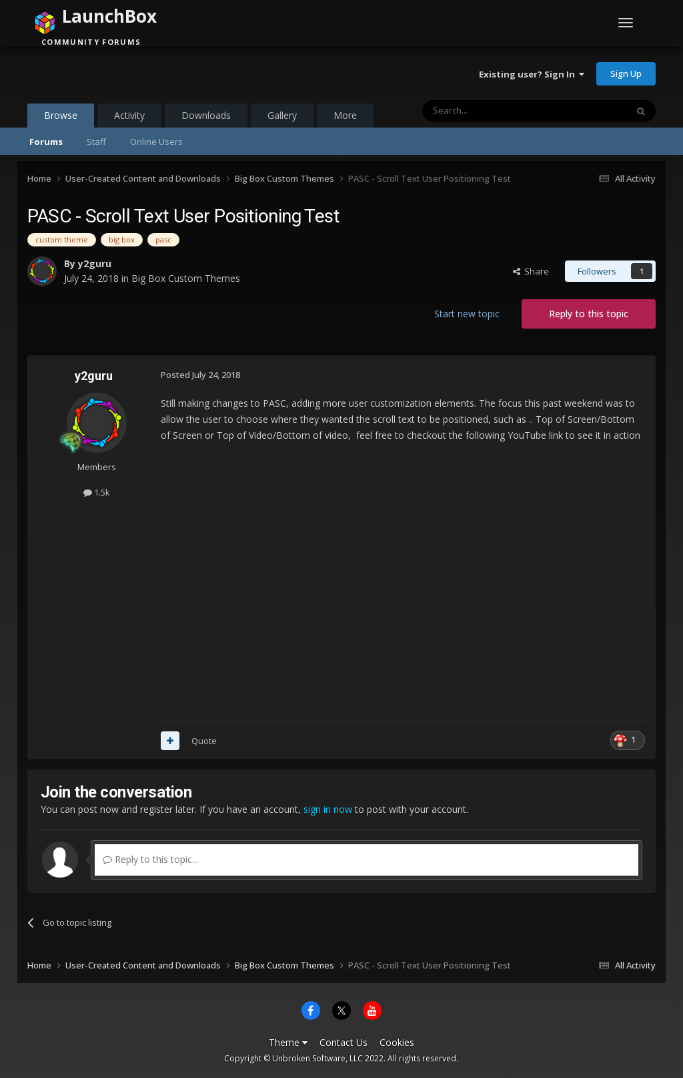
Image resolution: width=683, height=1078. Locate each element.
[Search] (492, 111)
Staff (96, 142)
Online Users (156, 142)
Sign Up (626, 73)
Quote (204, 741)
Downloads (206, 115)
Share (531, 271)
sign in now (327, 809)
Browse (60, 118)
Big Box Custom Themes (185, 278)
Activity (129, 115)
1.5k (96, 492)
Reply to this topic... (150, 859)
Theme (288, 1042)
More (345, 115)
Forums (46, 142)
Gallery (282, 115)
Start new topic (467, 313)
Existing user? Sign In (531, 74)
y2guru (94, 263)
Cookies (397, 1042)
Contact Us (343, 1042)
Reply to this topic (588, 313)
